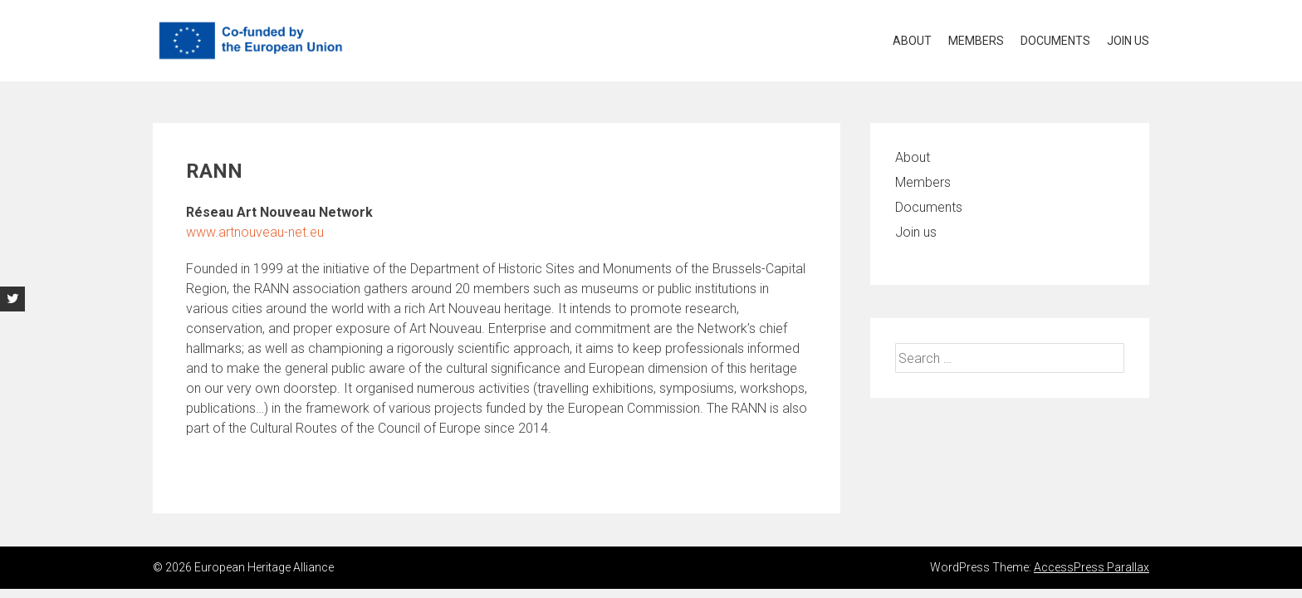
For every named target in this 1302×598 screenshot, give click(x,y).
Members (976, 40)
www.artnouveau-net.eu (255, 232)
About (912, 40)
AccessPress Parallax (1091, 567)
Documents (1055, 40)
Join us (1128, 40)
